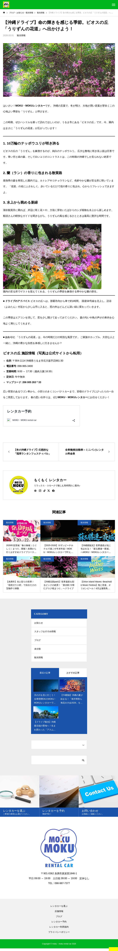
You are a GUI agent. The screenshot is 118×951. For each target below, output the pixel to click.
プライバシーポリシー (59, 935)
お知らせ (38, 623)
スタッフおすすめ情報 (45, 632)
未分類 (37, 650)
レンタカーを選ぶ (59, 909)
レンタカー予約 (59, 924)
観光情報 (21, 35)
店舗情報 (59, 914)
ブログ (37, 641)
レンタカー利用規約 (59, 929)
